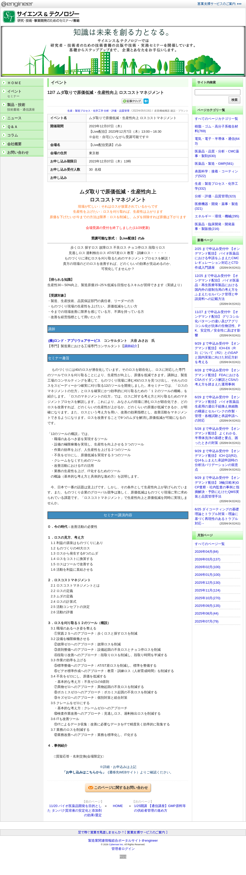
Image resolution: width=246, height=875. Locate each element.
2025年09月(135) (207, 606)
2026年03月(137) (207, 559)
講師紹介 (130, 346)
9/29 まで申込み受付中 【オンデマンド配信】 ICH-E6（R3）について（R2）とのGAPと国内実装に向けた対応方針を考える (217, 353)
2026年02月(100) (207, 567)
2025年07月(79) (207, 621)
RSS (123, 857)
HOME (118, 806)
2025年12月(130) (207, 583)
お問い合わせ (18, 152)
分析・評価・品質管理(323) (215, 196)
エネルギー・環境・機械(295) (217, 216)
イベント (24, 93)
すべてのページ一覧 (210, 544)
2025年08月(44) (207, 613)
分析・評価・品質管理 (116, 110)
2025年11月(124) (207, 590)
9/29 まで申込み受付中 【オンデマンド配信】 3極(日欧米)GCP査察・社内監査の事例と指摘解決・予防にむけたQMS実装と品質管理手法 (217, 487)
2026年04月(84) (207, 551)
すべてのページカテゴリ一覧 (216, 119)
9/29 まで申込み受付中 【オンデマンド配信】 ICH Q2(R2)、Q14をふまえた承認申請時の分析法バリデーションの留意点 (217, 460)
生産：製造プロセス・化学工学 (85, 110)
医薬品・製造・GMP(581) (214, 164)
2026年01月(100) (207, 575)
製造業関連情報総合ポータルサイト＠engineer (123, 840)
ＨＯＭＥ (14, 83)
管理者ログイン (123, 849)
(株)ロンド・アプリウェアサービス (74, 341)
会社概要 (14, 144)
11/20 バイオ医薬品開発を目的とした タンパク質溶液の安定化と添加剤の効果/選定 (74, 810)
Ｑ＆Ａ (12, 127)
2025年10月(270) (207, 598)
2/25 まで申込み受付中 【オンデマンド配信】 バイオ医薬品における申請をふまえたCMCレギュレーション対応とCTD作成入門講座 (217, 258)
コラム (12, 135)
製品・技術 (24, 107)
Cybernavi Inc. (116, 844)
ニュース (14, 118)
